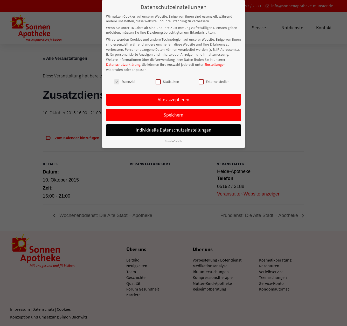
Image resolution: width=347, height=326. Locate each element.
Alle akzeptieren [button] (173, 98)
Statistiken (167, 80)
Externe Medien (214, 80)
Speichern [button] (173, 113)
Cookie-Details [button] (173, 139)
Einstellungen (215, 63)
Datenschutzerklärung (123, 63)
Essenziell (125, 80)
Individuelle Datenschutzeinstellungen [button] (173, 129)
